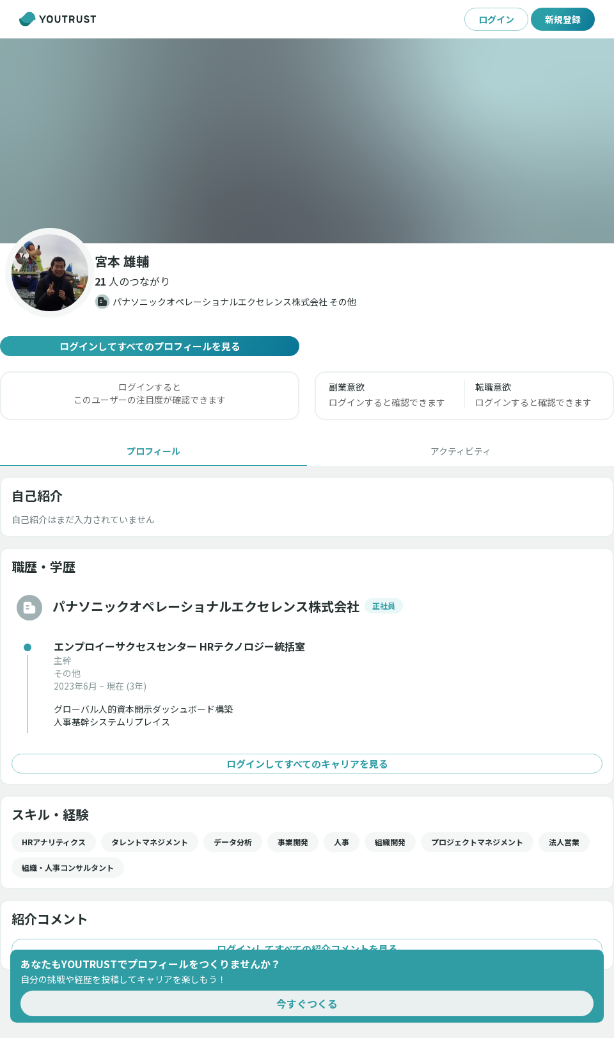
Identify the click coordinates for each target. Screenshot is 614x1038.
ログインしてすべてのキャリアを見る (307, 763)
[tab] (153, 450)
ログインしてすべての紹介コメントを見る (307, 948)
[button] (307, 140)
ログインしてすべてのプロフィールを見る (149, 346)
